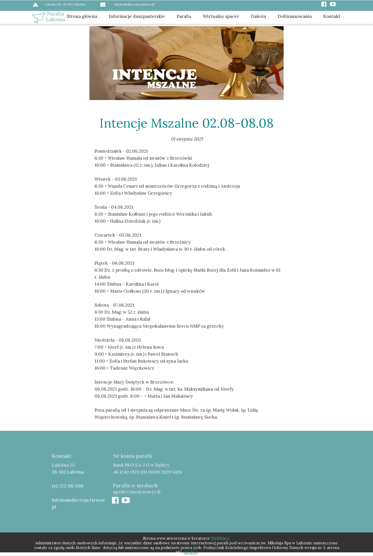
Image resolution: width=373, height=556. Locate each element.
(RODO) (191, 552)
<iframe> (270, 488)
